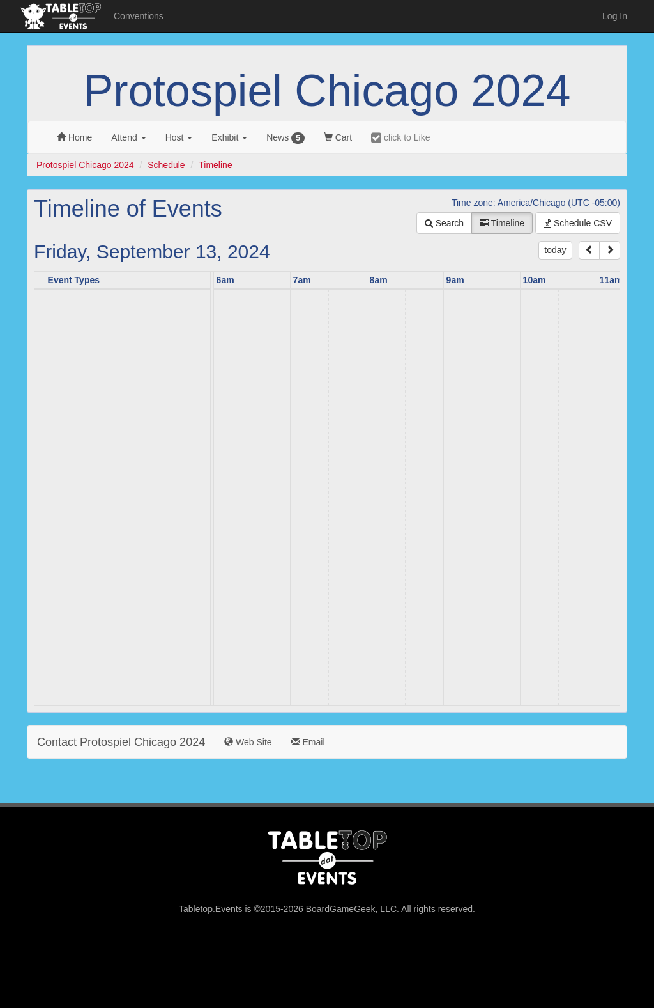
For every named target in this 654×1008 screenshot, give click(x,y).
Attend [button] (128, 137)
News (285, 138)
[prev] (589, 250)
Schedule (166, 165)
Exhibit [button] (229, 137)
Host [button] (179, 137)
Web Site (247, 742)
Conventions (139, 16)
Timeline (215, 165)
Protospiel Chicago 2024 (327, 91)
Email (308, 742)
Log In (614, 16)
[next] (609, 250)
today (555, 250)
